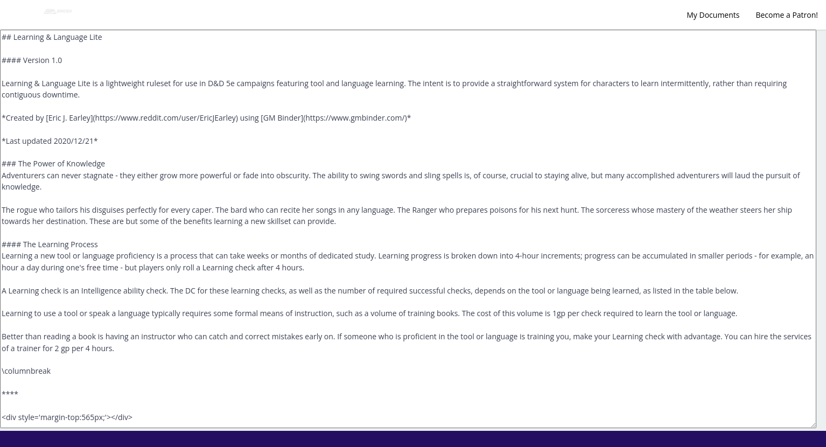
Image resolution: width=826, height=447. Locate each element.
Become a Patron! (786, 15)
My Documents (713, 15)
